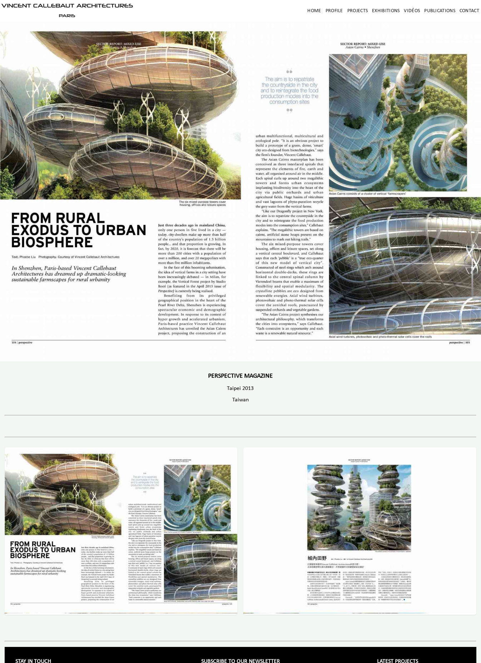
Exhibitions (386, 11)
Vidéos (412, 11)
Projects (357, 11)
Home (314, 11)
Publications (439, 11)
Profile (334, 11)
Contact (469, 11)
